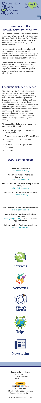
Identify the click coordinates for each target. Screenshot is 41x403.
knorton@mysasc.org (20, 227)
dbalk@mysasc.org (20, 195)
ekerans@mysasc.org (20, 210)
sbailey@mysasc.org (12, 219)
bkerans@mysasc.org (20, 170)
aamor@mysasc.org (20, 179)
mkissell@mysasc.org (20, 188)
